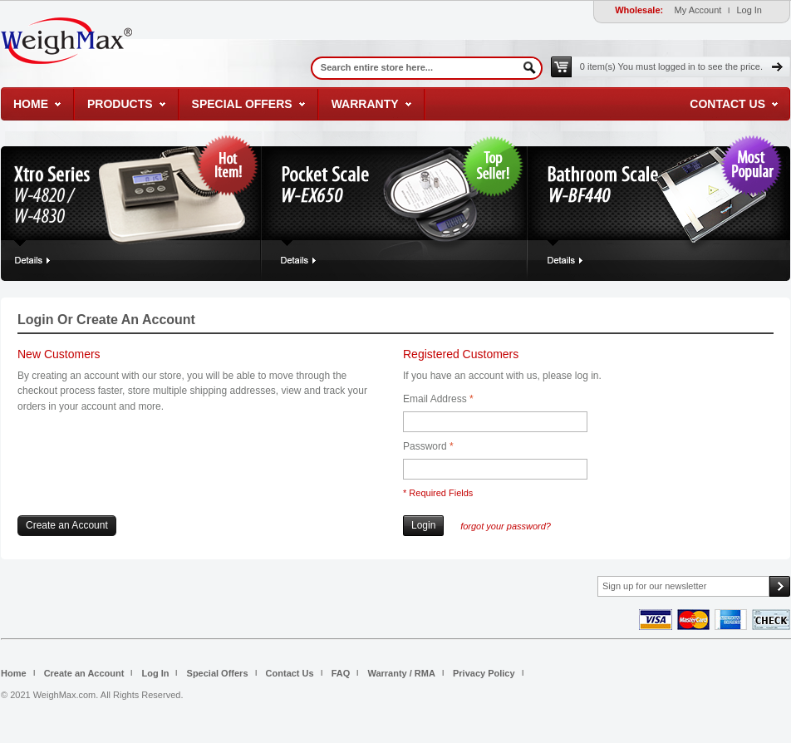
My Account (698, 10)
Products (120, 104)
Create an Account (84, 673)
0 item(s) (671, 66)
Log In (749, 10)
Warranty (365, 104)
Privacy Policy (484, 673)
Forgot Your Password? (505, 526)
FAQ (341, 673)
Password (425, 447)
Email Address (435, 399)
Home (30, 104)
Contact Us (727, 104)
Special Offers (242, 104)
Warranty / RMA (401, 673)
